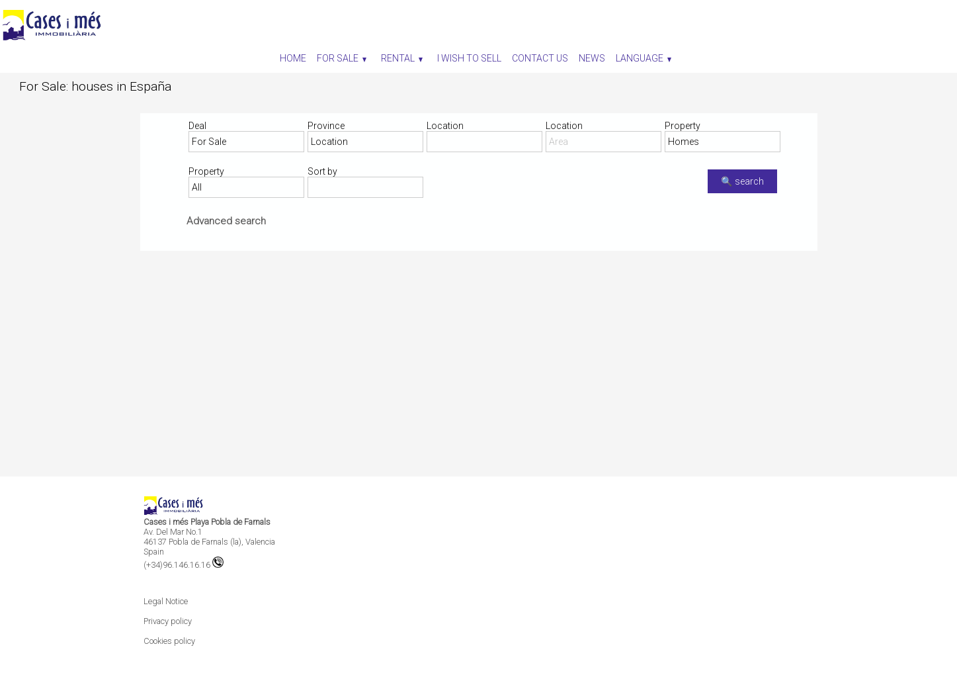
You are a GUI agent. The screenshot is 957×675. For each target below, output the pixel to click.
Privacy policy (168, 621)
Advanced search (226, 221)
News (592, 58)
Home (293, 58)
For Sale (341, 58)
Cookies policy (169, 641)
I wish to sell (469, 58)
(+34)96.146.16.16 (184, 565)
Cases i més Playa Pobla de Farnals (207, 522)
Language (643, 58)
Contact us (540, 58)
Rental (402, 58)
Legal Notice (166, 601)
